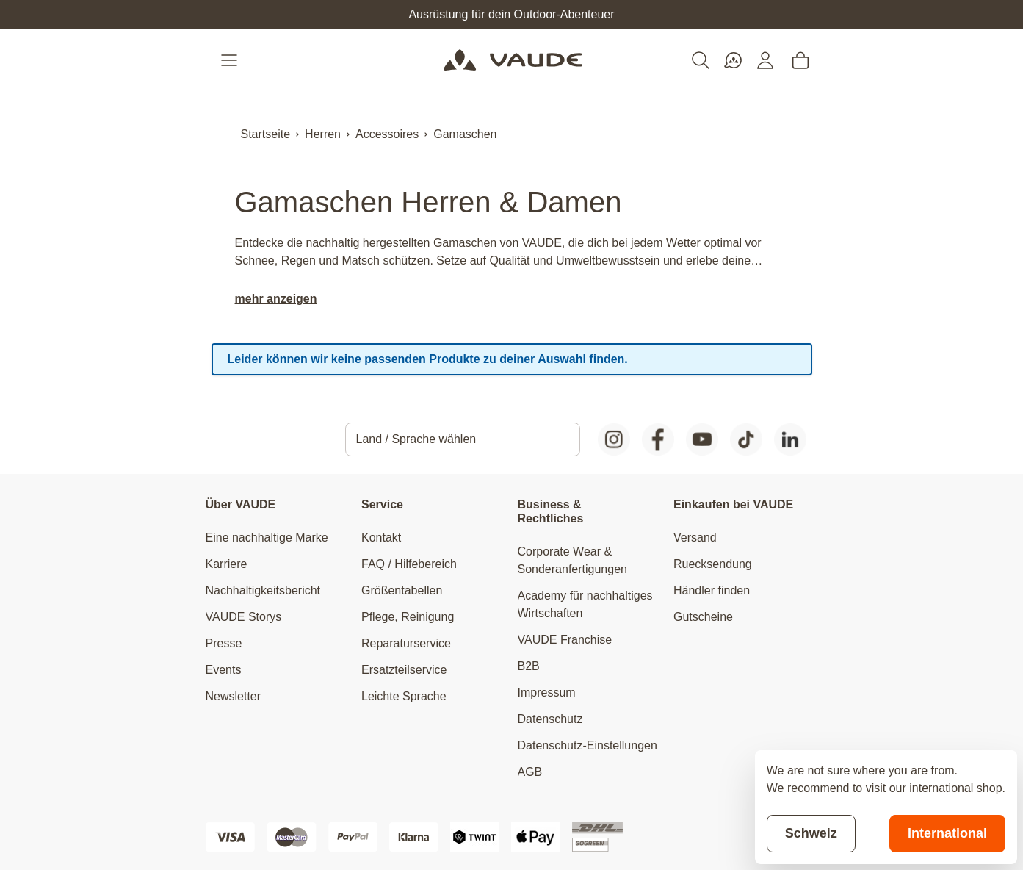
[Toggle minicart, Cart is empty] (800, 60)
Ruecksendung (712, 564)
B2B (529, 666)
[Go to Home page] (513, 60)
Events (224, 670)
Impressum (547, 692)
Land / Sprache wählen (416, 439)
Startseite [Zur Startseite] (266, 134)
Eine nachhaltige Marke (267, 537)
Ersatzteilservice (404, 670)
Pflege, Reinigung (407, 617)
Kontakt (381, 537)
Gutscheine (703, 617)
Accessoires (387, 134)
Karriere (226, 564)
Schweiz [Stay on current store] (811, 833)
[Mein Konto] (765, 60)
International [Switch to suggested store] (947, 833)
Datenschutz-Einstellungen (587, 745)
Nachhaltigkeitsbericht (263, 590)
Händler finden (711, 590)
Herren (323, 134)
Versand (695, 537)
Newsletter (233, 696)
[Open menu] (230, 60)
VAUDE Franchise (565, 639)
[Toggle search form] (700, 60)
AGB (530, 772)
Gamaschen (464, 134)
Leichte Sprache (404, 696)
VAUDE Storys (244, 617)
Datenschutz (550, 719)
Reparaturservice (406, 643)
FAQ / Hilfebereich (409, 564)
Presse (224, 643)
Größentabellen (401, 590)
